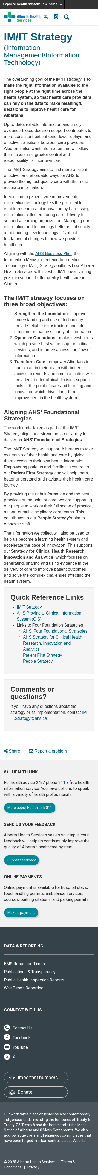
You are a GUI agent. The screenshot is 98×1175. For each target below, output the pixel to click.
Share (12, 751)
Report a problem (48, 751)
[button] (56, 16)
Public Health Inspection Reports (34, 979)
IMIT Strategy (29, 607)
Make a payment (21, 913)
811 (61, 782)
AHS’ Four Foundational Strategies (55, 631)
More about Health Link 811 (29, 808)
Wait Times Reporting (23, 988)
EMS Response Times (24, 963)
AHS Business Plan (53, 253)
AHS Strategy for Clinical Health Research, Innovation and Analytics (52, 643)
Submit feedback (21, 860)
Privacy (33, 1167)
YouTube (16, 1047)
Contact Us (18, 1028)
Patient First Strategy (42, 655)
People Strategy (38, 661)
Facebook (17, 1037)
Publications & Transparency (30, 971)
